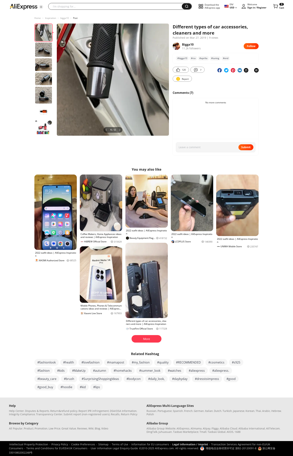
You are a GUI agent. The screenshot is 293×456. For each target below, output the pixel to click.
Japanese (238, 411)
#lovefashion (90, 362)
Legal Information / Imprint (190, 444)
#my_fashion (141, 362)
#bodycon (134, 379)
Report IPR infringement (93, 411)
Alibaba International (251, 428)
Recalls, (115, 414)
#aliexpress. (220, 371)
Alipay (206, 428)
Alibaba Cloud (228, 428)
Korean (250, 411)
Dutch (217, 411)
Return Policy (129, 414)
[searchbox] (116, 6)
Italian (209, 411)
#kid (83, 387)
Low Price (54, 428)
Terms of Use (120, 444)
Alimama (196, 428)
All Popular (16, 428)
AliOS (230, 432)
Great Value (68, 428)
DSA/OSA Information (123, 411)
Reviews (82, 428)
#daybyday (179, 379)
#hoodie (66, 387)
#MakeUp (79, 371)
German (199, 411)
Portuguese (165, 411)
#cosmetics (216, 362)
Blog (97, 428)
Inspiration (50, 18)
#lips (96, 387)
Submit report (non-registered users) (87, 414)
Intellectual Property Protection (28, 444)
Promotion (41, 428)
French (188, 411)
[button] (41, 7)
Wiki (91, 428)
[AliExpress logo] (23, 6)
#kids (61, 371)
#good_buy (45, 387)
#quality (163, 362)
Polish (150, 414)
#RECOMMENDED (188, 362)
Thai (258, 411)
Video (104, 428)
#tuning (215, 58)
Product (28, 428)
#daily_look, (156, 379)
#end (225, 58)
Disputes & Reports (37, 411)
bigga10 (64, 18)
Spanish (178, 411)
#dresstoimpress (207, 379)
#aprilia (203, 58)
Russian (151, 411)
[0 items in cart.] (278, 6)
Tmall (203, 432)
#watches (174, 371)
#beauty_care (46, 379)
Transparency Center (49, 414)
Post (75, 18)
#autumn (99, 371)
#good (231, 379)
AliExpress (183, 428)
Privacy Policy (59, 444)
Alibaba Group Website (160, 428)
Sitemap (103, 444)
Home (37, 18)
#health (68, 362)
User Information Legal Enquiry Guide (114, 448)
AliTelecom (273, 428)
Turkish (227, 411)
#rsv (193, 58)
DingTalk (151, 432)
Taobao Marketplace (185, 432)
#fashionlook (46, 362)
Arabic (266, 411)
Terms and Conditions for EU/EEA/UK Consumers (56, 448)
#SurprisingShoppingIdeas (100, 379)
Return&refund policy (63, 411)
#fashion (43, 371)
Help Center (16, 411)
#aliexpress (197, 371)
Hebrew (276, 411)
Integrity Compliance (22, 414)
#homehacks (123, 371)
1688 (237, 432)
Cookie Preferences (83, 444)
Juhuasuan (165, 432)
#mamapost (115, 362)
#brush (69, 379)
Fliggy (215, 428)
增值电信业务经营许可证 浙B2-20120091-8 (231, 448)
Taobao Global (217, 432)
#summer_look (149, 371)
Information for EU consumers (150, 444)
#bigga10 (182, 58)
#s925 (236, 362)
